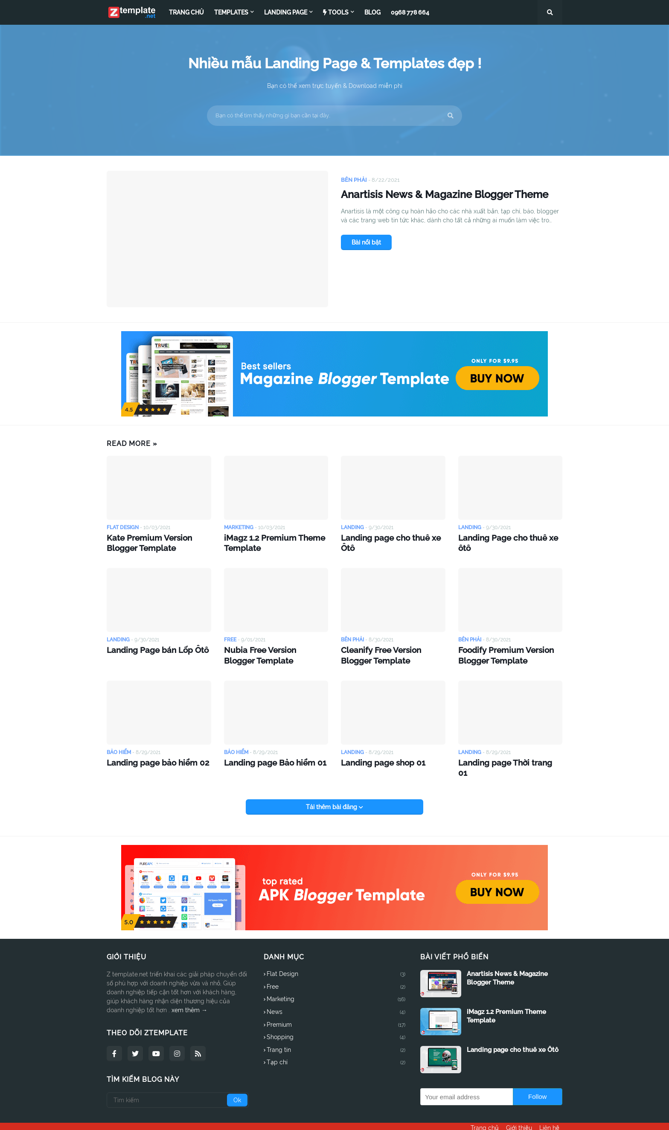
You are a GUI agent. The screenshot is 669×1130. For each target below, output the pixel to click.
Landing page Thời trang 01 (503, 755)
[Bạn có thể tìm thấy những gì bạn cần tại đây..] (334, 115)
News (336, 995)
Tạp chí (336, 1045)
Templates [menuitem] (231, 12)
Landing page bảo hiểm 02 (150, 755)
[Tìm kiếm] (178, 1082)
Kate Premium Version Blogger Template (157, 541)
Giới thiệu (519, 1117)
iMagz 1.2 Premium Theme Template (267, 541)
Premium (336, 1007)
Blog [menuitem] (372, 12)
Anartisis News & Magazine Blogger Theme (448, 205)
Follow (537, 1079)
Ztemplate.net (160, 1117)
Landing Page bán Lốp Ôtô (150, 646)
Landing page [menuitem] (285, 12)
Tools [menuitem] (336, 12)
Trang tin (336, 1032)
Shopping (336, 1020)
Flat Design (336, 957)
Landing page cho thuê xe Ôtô (390, 537)
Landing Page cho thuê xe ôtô (507, 537)
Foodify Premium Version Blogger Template (499, 650)
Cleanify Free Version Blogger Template (390, 650)
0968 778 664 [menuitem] (410, 12)
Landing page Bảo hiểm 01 (267, 755)
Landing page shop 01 (377, 755)
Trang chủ (482, 1117)
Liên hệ (552, 1117)
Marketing (336, 982)
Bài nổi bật (366, 262)
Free (336, 969)
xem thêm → (189, 992)
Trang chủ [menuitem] (186, 12)
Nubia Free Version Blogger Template (269, 650)
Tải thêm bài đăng (332, 789)
